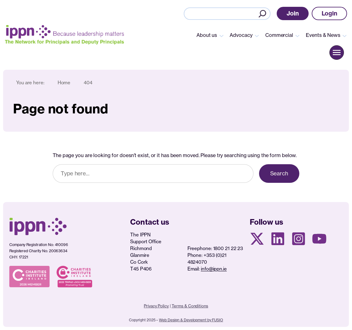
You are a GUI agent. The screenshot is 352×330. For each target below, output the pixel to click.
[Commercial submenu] (297, 35)
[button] (293, 13)
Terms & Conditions (190, 305)
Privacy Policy (156, 305)
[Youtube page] (319, 238)
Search (279, 173)
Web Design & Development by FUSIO (191, 320)
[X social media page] (257, 238)
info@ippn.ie (214, 269)
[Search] (262, 13)
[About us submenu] (221, 35)
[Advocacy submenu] (256, 35)
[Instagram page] (298, 238)
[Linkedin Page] (278, 238)
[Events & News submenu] (344, 35)
